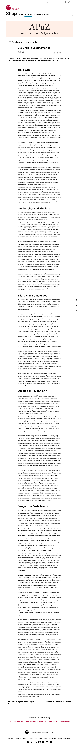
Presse (45, 738)
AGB (9, 721)
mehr (59, 2)
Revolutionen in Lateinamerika (51, 18)
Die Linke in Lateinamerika (64, 18)
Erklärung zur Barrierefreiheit (63, 738)
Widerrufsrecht (53, 721)
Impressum (10, 738)
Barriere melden (52, 738)
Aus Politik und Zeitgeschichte (22, 18)
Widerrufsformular (65, 721)
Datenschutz (18, 738)
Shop (7, 18)
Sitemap (24, 738)
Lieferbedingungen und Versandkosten (36, 721)
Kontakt (40, 738)
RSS (36, 738)
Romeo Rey (21, 51)
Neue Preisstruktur (18, 721)
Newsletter (30, 738)
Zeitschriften (12, 18)
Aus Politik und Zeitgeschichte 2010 (37, 18)
